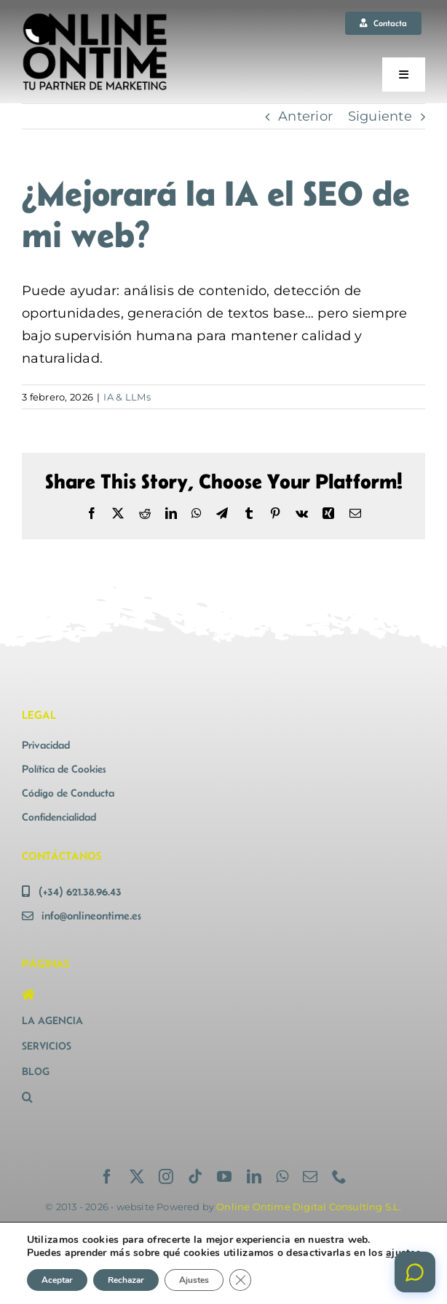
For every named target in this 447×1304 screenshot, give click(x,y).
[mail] (310, 1177)
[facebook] (107, 1177)
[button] (118, 1097)
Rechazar (126, 1280)
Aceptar (57, 1280)
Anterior (305, 116)
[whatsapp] (282, 1177)
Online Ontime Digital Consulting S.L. (308, 1206)
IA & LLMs (126, 397)
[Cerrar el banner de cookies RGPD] (240, 1280)
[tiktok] (195, 1177)
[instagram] (166, 1177)
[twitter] (137, 1177)
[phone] (339, 1177)
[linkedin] (254, 1177)
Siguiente (380, 116)
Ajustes (194, 1280)
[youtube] (224, 1177)
